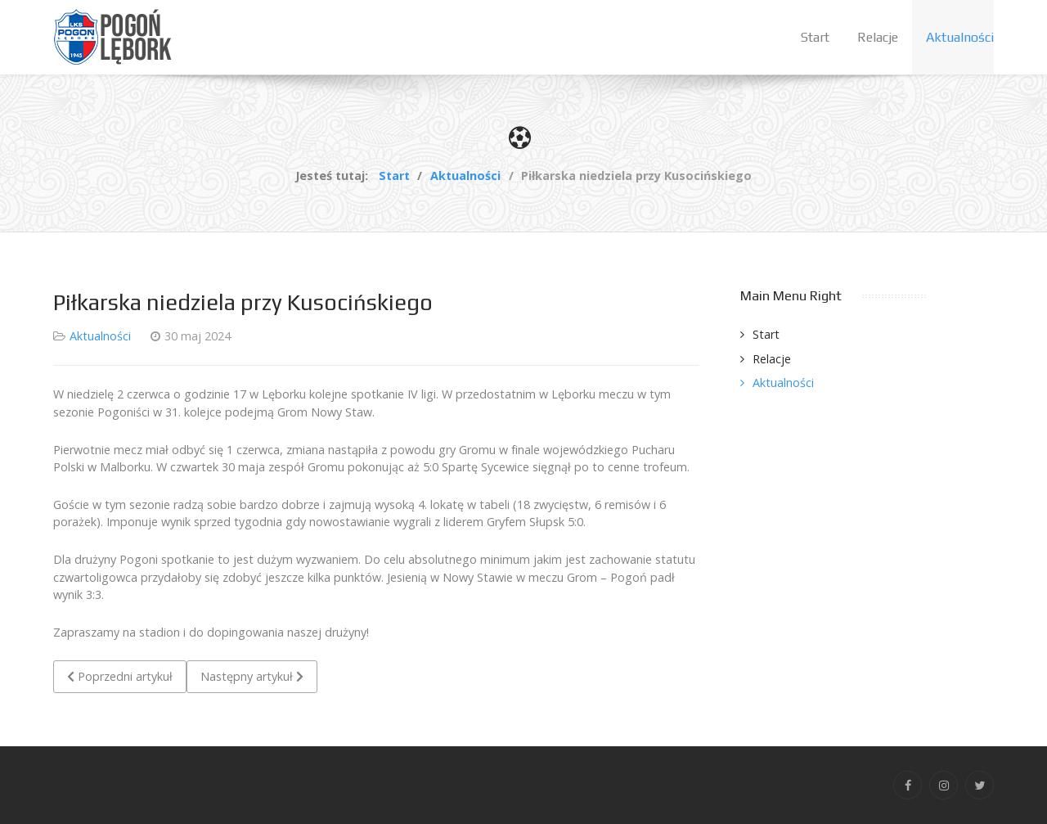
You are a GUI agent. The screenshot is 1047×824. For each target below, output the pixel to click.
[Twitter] (979, 785)
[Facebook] (907, 785)
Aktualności (100, 336)
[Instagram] (943, 785)
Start (766, 334)
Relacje (772, 359)
